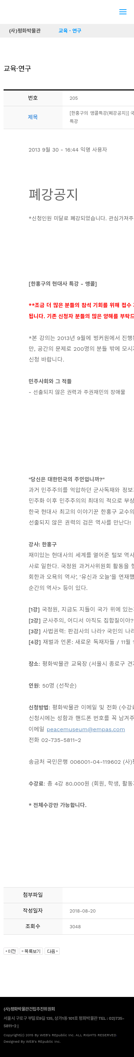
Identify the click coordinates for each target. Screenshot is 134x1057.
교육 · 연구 (70, 31)
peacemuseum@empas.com (85, 729)
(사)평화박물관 (25, 31)
